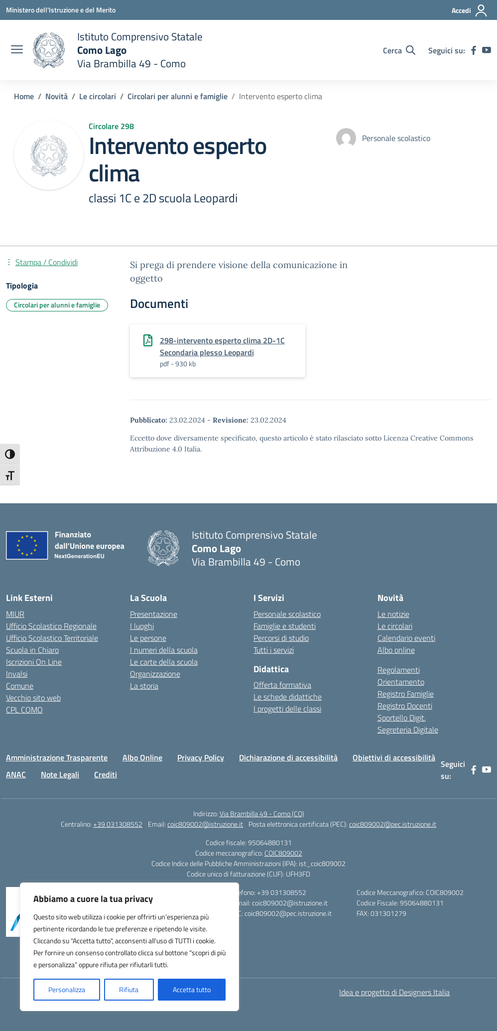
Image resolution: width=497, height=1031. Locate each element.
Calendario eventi (406, 638)
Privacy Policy (200, 757)
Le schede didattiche (287, 697)
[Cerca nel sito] (399, 50)
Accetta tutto (192, 989)
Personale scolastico (287, 614)
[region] (129, 947)
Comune (19, 686)
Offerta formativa (282, 685)
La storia (144, 686)
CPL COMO (24, 710)
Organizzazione (155, 674)
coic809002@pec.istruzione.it (392, 824)
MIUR (15, 614)
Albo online (396, 650)
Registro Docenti (404, 706)
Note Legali (60, 774)
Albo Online (142, 757)
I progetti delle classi (287, 709)
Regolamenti (398, 670)
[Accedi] (470, 10)
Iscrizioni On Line (34, 662)
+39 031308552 (117, 824)
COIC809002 (283, 853)
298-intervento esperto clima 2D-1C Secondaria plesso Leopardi (222, 346)
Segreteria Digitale (407, 730)
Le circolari (394, 626)
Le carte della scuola (164, 662)
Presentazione (153, 614)
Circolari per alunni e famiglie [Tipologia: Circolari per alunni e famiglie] (57, 304)
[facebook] (473, 50)
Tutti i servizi (273, 650)
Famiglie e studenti (284, 626)
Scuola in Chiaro (32, 650)
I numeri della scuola (164, 650)
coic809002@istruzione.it (205, 824)
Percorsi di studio (281, 638)
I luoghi (142, 626)
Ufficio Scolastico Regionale (51, 626)
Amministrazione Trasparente (57, 757)
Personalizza (66, 989)
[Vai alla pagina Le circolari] (97, 96)
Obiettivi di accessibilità (394, 757)
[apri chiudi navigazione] (17, 50)
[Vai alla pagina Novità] (56, 96)
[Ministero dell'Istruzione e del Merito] (61, 9)
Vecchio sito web (33, 698)
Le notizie (393, 614)
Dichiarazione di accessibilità (288, 757)
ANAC (16, 774)
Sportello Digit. (401, 718)
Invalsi (16, 674)
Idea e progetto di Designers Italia (394, 992)
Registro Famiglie (405, 694)
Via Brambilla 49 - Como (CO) (262, 813)
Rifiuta (128, 989)
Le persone (148, 638)
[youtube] (486, 50)
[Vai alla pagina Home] (24, 96)
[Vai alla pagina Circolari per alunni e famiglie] (177, 96)
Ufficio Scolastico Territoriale (52, 638)
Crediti (105, 774)
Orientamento (400, 682)
